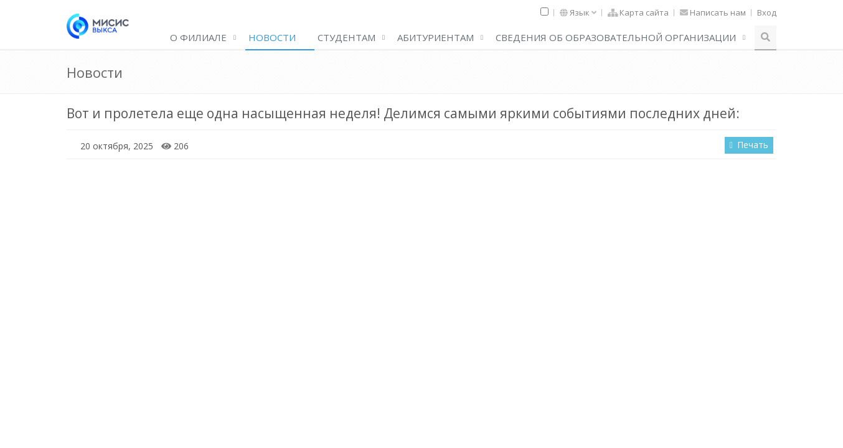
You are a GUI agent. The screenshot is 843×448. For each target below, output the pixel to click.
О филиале (198, 37)
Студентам (346, 37)
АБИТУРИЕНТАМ (435, 37)
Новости (272, 37)
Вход (766, 12)
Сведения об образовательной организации (616, 37)
